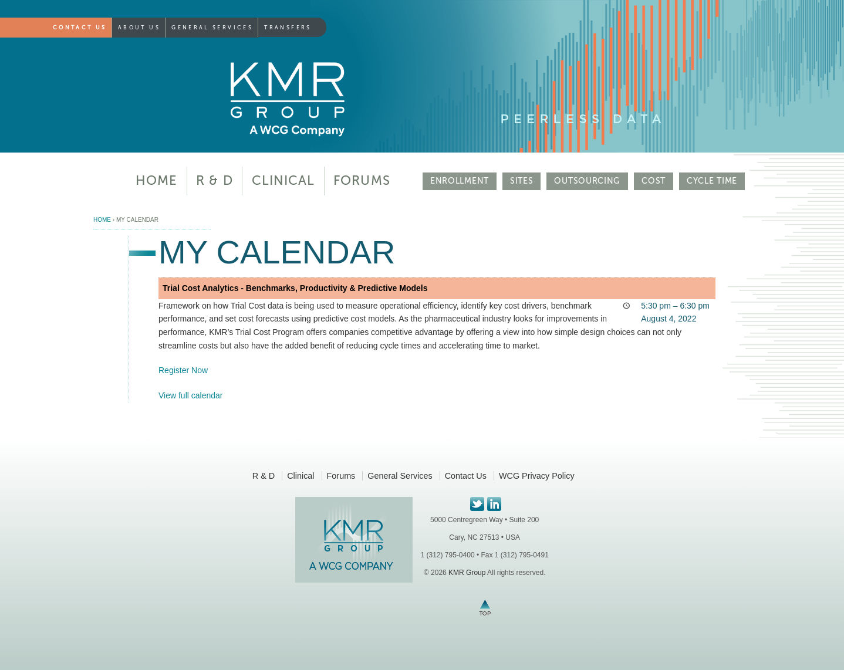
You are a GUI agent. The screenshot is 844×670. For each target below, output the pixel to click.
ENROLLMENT (459, 181)
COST (654, 181)
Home (156, 180)
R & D (214, 180)
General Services (212, 28)
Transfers (287, 28)
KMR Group (467, 573)
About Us (139, 28)
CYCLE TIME (712, 181)
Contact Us (80, 28)
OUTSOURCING (587, 181)
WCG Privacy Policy (537, 475)
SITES (522, 181)
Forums (361, 180)
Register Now (183, 370)
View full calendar (190, 395)
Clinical (283, 180)
